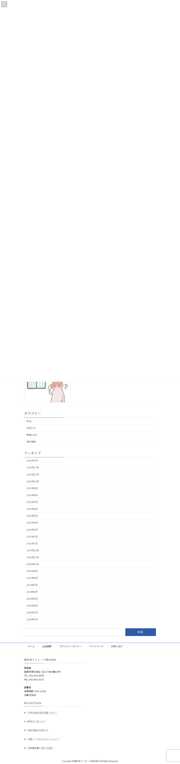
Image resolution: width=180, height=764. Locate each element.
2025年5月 (32, 515)
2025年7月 (32, 502)
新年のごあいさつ (37, 721)
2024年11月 (32, 557)
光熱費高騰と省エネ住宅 (40, 747)
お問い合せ (116, 646)
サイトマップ (96, 646)
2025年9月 (32, 488)
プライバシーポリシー (70, 646)
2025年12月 (32, 467)
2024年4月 (32, 605)
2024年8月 (32, 578)
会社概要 (46, 646)
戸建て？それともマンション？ (44, 739)
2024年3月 (32, 612)
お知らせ (31, 428)
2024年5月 (32, 598)
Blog (28, 421)
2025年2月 (32, 536)
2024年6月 (32, 591)
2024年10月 (32, 564)
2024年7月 (32, 584)
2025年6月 (32, 509)
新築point (31, 434)
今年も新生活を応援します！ (42, 712)
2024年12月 (32, 550)
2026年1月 (32, 460)
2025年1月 (32, 543)
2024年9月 (32, 571)
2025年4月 (32, 522)
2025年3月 (32, 529)
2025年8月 (32, 495)
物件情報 (31, 441)
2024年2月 (32, 619)
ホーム (31, 646)
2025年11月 (32, 474)
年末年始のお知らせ (38, 730)
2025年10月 (32, 481)
